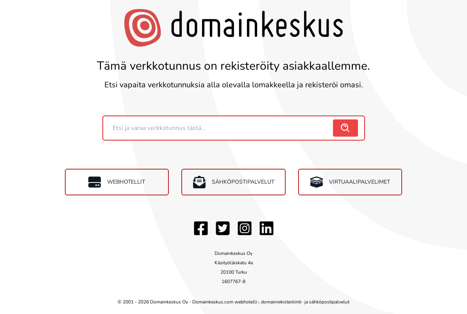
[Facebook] (201, 228)
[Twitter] (223, 228)
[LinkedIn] (266, 228)
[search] (345, 128)
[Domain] (218, 128)
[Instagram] (244, 228)
